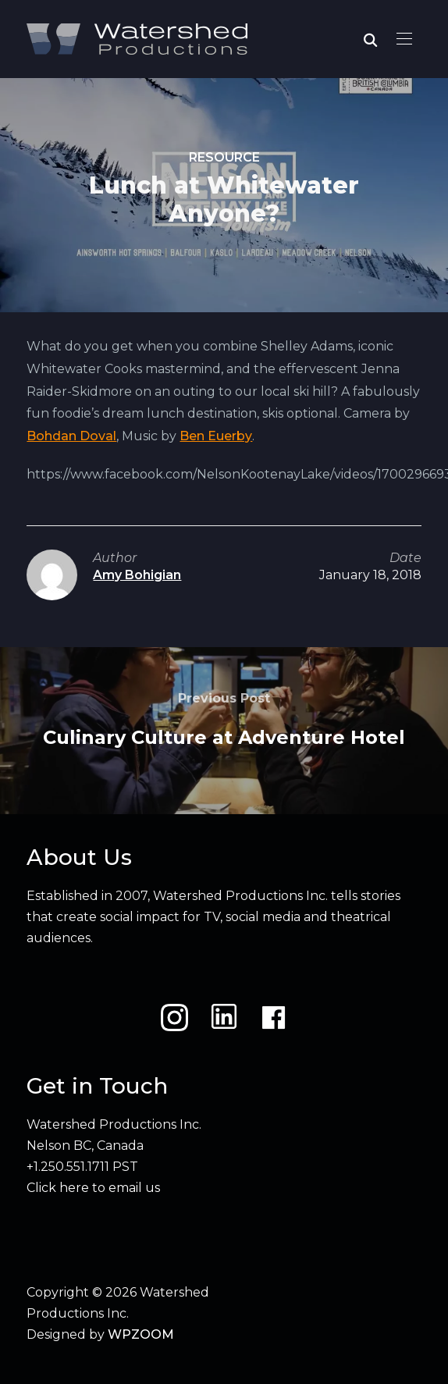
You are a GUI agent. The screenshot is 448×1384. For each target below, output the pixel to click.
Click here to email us (93, 1187)
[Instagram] (174, 1017)
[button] (404, 39)
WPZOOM (141, 1334)
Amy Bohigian (137, 574)
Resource (224, 157)
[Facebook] (273, 1017)
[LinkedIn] (224, 1017)
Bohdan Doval (71, 436)
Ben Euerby (216, 436)
